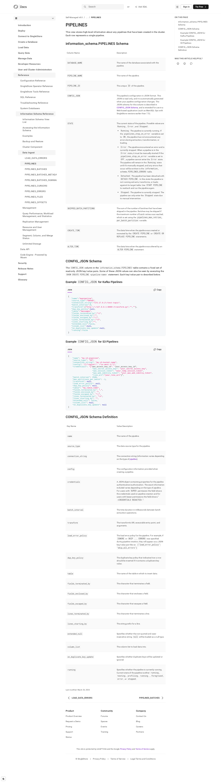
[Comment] (191, 63)
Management (29, 207)
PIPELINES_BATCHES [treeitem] (36, 169)
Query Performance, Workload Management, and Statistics (38, 215)
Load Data (23, 47)
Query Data (24, 53)
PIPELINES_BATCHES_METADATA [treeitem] (40, 174)
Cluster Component (32, 147)
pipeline (133, 477)
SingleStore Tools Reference (34, 91)
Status (69, 755)
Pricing (69, 745)
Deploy (21, 30)
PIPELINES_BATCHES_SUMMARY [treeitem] (40, 180)
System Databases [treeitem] (30, 108)
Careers (139, 745)
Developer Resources (29, 64)
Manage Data (25, 58)
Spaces (104, 739)
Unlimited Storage (32, 243)
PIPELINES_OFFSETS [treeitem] (36, 202)
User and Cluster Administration (35, 69)
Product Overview (74, 734)
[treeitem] (35, 25)
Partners (140, 750)
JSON (70, 290)
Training (104, 750)
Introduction (24, 25)
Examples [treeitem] (28, 136)
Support (22, 274)
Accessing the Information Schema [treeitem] (36, 129)
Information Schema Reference (37, 114)
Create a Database (27, 42)
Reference (23, 75)
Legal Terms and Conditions (143, 777)
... (87, 17)
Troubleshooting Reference (34, 102)
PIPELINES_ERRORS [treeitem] (35, 191)
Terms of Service (143, 767)
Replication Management (35, 221)
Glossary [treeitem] (22, 279)
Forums (104, 734)
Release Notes (25, 268)
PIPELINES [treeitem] (30, 163)
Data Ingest (29, 152)
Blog (138, 739)
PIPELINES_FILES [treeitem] (34, 196)
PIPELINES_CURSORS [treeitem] (36, 185)
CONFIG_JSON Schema (127, 107)
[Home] (20, 7)
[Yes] (178, 63)
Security (22, 263)
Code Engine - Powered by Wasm (33, 256)
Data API (24, 249)
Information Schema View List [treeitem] (36, 120)
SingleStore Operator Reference (36, 86)
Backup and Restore (33, 141)
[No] (184, 63)
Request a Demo (73, 739)
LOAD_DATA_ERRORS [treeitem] (36, 158)
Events (104, 745)
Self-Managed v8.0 (74, 17)
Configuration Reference (32, 80)
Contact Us (141, 734)
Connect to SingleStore (30, 36)
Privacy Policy (126, 767)
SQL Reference (28, 97)
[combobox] (177, 7)
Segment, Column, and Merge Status (38, 237)
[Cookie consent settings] (3, 779)
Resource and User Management (32, 228)
